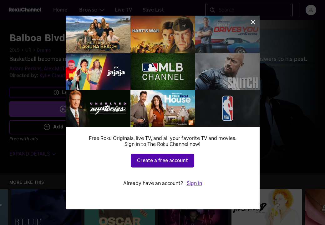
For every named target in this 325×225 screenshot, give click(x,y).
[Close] (253, 22)
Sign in (194, 183)
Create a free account (162, 160)
